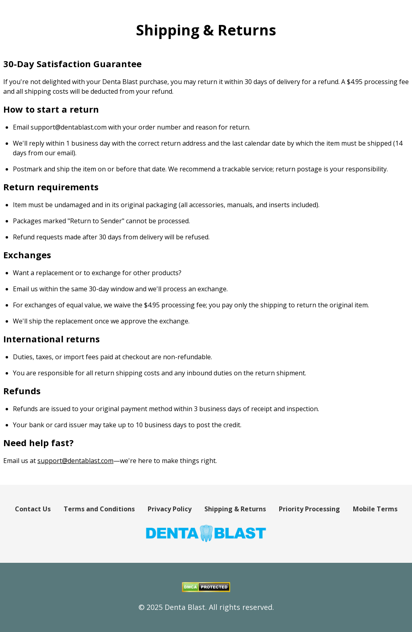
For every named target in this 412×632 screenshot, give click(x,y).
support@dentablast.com (75, 460)
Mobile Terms (375, 508)
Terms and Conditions (99, 508)
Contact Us (33, 508)
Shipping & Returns (235, 508)
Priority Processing (309, 508)
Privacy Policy (170, 508)
